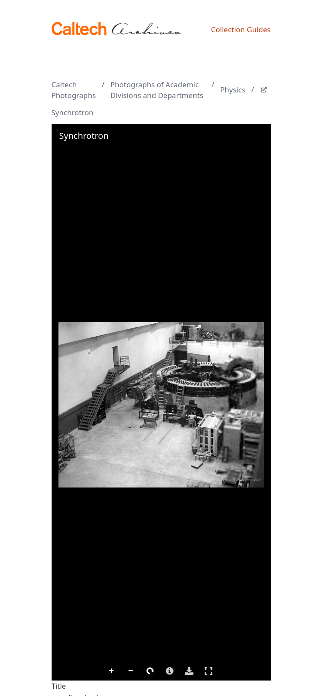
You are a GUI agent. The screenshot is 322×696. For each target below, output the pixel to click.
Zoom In (111, 671)
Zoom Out (131, 671)
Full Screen (208, 671)
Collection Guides (241, 29)
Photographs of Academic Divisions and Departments (156, 90)
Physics (232, 90)
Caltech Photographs (74, 90)
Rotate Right (150, 671)
